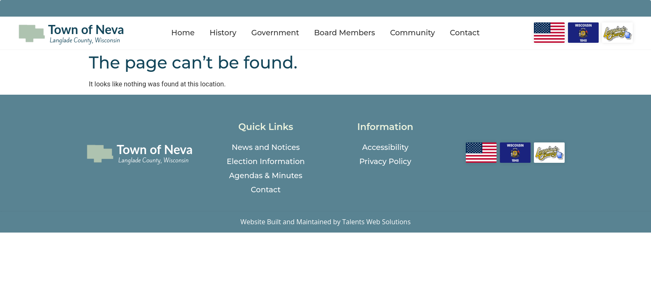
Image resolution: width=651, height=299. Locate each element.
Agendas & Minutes (266, 175)
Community (412, 32)
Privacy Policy (385, 161)
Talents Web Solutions (376, 221)
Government (275, 32)
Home (183, 32)
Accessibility (385, 147)
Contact (465, 32)
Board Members (344, 32)
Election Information (266, 161)
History (223, 32)
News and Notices (266, 147)
